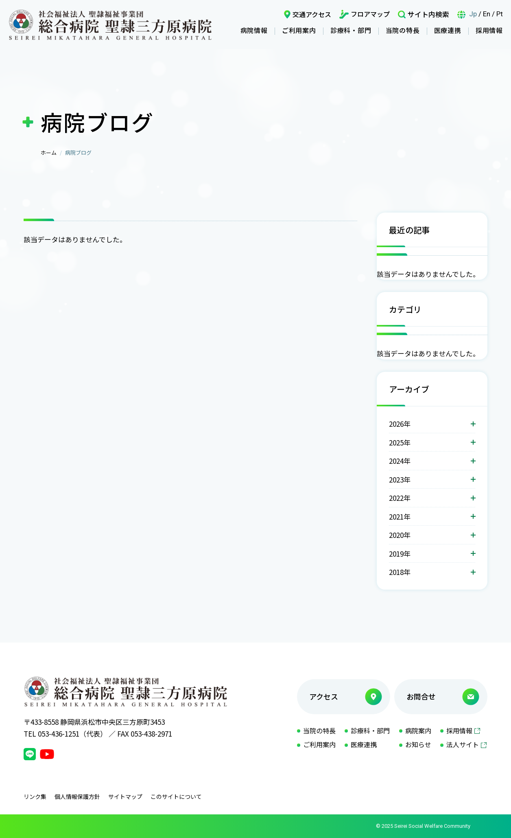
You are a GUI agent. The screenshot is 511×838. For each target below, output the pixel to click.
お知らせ (418, 744)
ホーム (49, 152)
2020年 (400, 535)
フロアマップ (370, 14)
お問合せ (421, 696)
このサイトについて (176, 796)
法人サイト (462, 744)
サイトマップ (125, 796)
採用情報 (489, 30)
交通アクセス (312, 14)
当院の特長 (403, 30)
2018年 (400, 572)
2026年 (400, 424)
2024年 (400, 461)
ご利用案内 (299, 30)
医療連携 (447, 30)
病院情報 (254, 30)
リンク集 (35, 796)
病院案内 (418, 730)
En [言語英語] (486, 14)
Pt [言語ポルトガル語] (499, 14)
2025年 (400, 442)
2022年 (400, 498)
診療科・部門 (350, 30)
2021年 (400, 516)
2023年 (400, 479)
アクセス (323, 696)
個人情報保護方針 (77, 796)
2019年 (400, 553)
